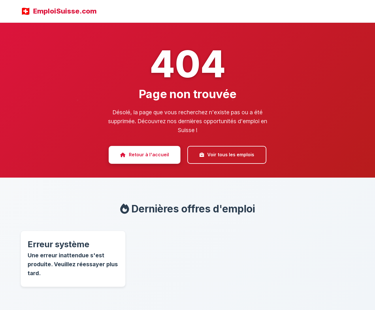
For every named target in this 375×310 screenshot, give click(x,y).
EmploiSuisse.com (65, 11)
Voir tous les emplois (226, 154)
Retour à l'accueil (144, 154)
